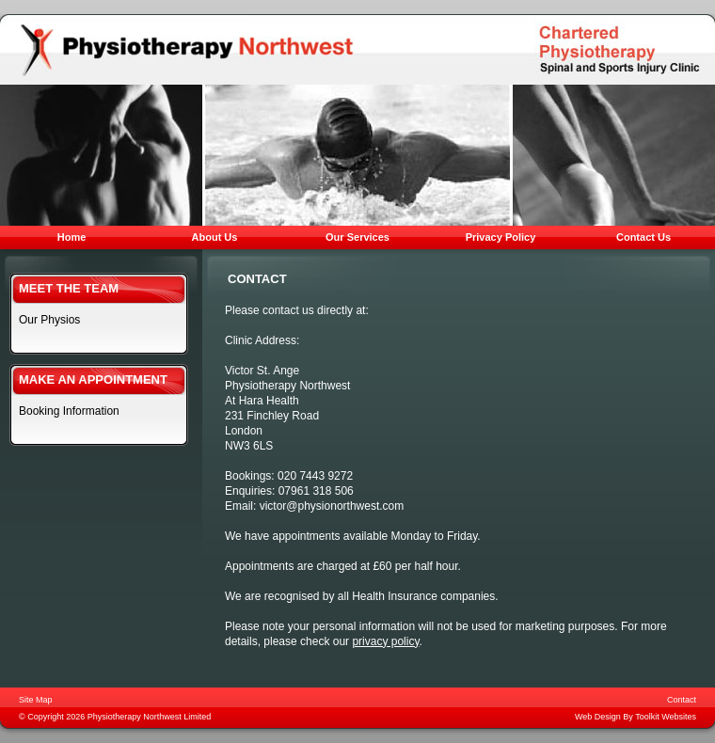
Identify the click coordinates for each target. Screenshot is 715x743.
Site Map (36, 699)
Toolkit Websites (665, 716)
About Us (215, 237)
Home (72, 237)
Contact (681, 699)
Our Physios (49, 319)
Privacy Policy (501, 237)
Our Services (357, 237)
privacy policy (385, 641)
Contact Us (643, 237)
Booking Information (69, 411)
